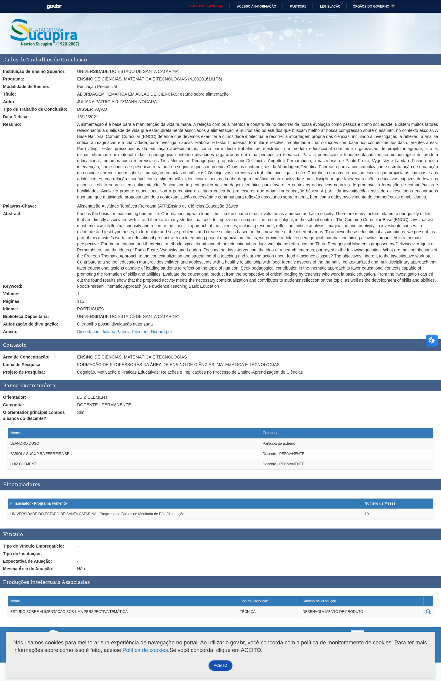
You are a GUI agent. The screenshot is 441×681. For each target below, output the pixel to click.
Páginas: (12, 301)
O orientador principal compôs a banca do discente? (34, 415)
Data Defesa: (16, 116)
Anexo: (10, 331)
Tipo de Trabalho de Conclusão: (35, 109)
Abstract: (12, 213)
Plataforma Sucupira (45, 33)
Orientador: (14, 397)
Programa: (13, 79)
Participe (298, 6)
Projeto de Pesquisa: (24, 372)
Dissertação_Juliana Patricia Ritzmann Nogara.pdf (124, 331)
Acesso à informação (256, 6)
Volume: (11, 293)
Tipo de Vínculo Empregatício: (33, 546)
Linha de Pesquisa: (22, 364)
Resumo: (12, 124)
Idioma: (10, 308)
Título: (9, 94)
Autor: (9, 101)
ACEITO (220, 665)
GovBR (54, 6)
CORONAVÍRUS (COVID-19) (206, 6)
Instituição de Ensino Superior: (34, 71)
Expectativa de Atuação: (27, 561)
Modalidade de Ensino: (26, 86)
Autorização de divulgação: (30, 324)
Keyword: (12, 286)
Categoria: (13, 404)
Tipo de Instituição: (22, 553)
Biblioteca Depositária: (26, 316)
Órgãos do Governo (371, 6)
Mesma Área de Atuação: (28, 568)
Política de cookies (145, 650)
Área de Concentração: (26, 357)
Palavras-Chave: (19, 206)
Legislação (330, 6)
